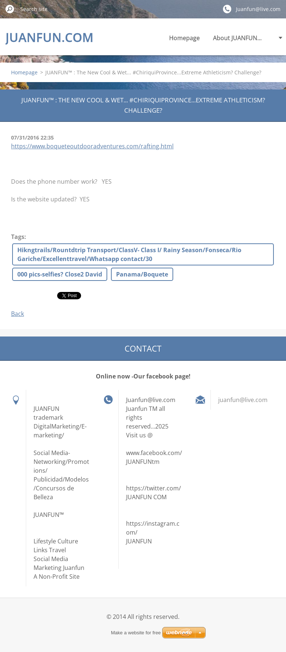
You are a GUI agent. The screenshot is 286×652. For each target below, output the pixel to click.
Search (10, 8)
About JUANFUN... (237, 38)
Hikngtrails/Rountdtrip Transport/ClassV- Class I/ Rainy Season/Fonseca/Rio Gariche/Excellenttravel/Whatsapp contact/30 (129, 254)
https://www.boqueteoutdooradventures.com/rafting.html (92, 146)
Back (17, 314)
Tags (17, 237)
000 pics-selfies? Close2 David (59, 274)
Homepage (184, 38)
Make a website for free (136, 632)
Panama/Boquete (142, 274)
